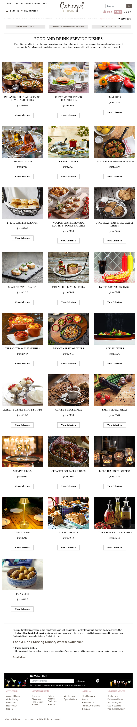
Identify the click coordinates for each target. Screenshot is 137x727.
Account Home (13, 696)
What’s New (124, 19)
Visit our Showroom (116, 709)
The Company (88, 696)
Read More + (20, 657)
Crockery (9, 18)
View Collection (22, 115)
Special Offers (107, 18)
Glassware (21, 18)
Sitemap (86, 709)
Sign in (14, 11)
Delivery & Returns (115, 699)
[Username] (115, 6)
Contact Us (87, 699)
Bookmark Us (88, 702)
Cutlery (59, 18)
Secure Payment (115, 702)
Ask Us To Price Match (111, 27)
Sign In (9, 709)
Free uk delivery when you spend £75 (68, 27)
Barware (92, 18)
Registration (11, 706)
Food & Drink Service (41, 18)
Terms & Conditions (91, 706)
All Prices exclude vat (25, 27)
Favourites (31, 11)
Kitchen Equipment (75, 18)
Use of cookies (114, 706)
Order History (12, 699)
